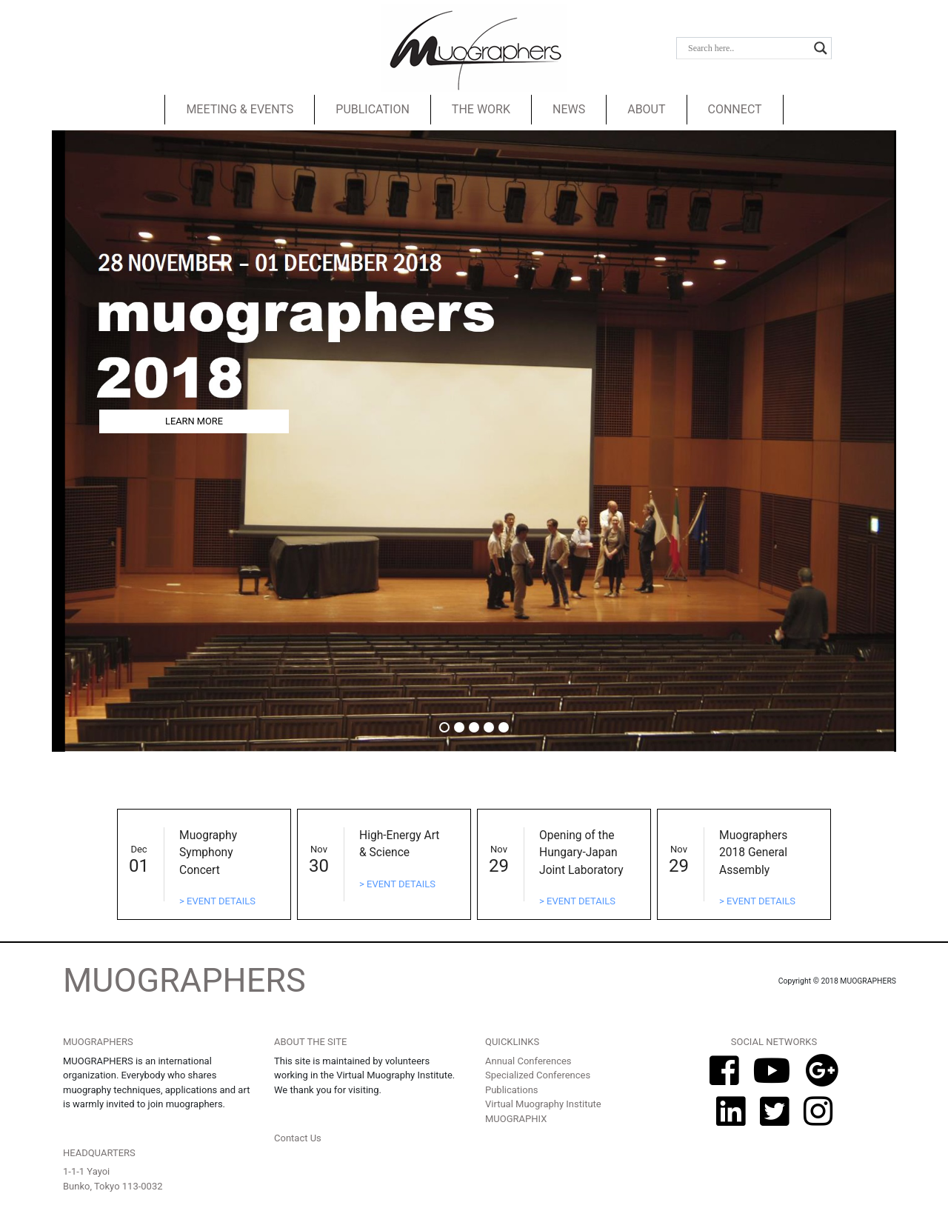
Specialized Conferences (537, 1075)
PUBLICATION (373, 109)
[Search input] (747, 48)
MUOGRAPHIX (516, 1118)
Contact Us (297, 1138)
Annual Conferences (528, 1061)
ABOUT (646, 109)
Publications (511, 1089)
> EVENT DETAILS (217, 901)
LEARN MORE (194, 421)
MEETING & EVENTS (239, 109)
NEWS (569, 109)
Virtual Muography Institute (543, 1103)
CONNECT (735, 109)
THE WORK (481, 109)
